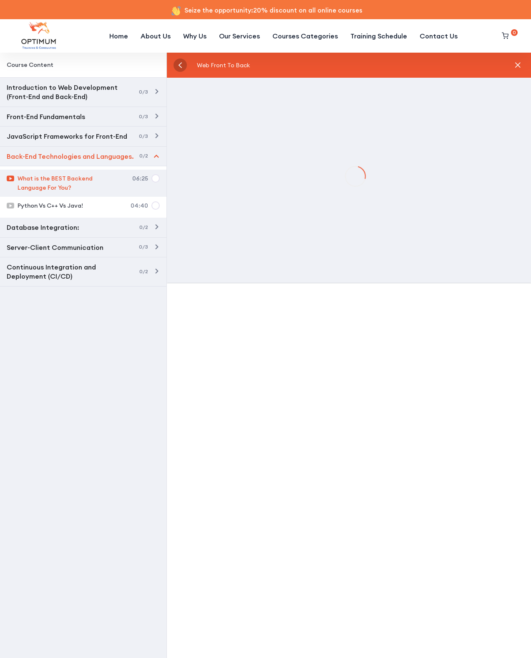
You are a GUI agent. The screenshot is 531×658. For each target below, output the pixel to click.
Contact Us (439, 36)
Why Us (194, 36)
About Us (156, 36)
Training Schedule (378, 36)
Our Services (239, 36)
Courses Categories (305, 36)
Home (118, 36)
